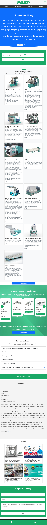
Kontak (41, 6)
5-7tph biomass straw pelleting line (29, 309)
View (6, 141)
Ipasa (23, 60)
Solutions (29, 6)
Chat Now (27, 45)
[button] (9, 432)
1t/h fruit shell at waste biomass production (40, 310)
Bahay (5, 6)
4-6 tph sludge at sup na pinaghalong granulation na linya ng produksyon (5, 313)
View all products (23, 283)
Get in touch (19, 45)
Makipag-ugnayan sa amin (23, 330)
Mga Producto (17, 6)
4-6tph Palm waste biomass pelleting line (17, 310)
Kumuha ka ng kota (5, 320)
